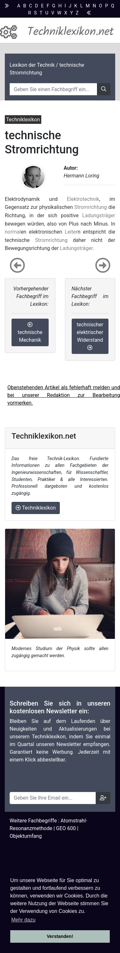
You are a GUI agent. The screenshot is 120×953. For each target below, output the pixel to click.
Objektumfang (26, 836)
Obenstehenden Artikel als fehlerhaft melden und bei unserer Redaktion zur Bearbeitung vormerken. (63, 395)
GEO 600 (66, 828)
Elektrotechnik (83, 199)
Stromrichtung (90, 207)
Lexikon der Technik (32, 65)
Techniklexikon (36, 508)
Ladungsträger (98, 215)
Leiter (71, 232)
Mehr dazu (23, 920)
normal (13, 232)
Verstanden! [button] (60, 936)
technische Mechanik (30, 332)
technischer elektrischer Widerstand (90, 336)
